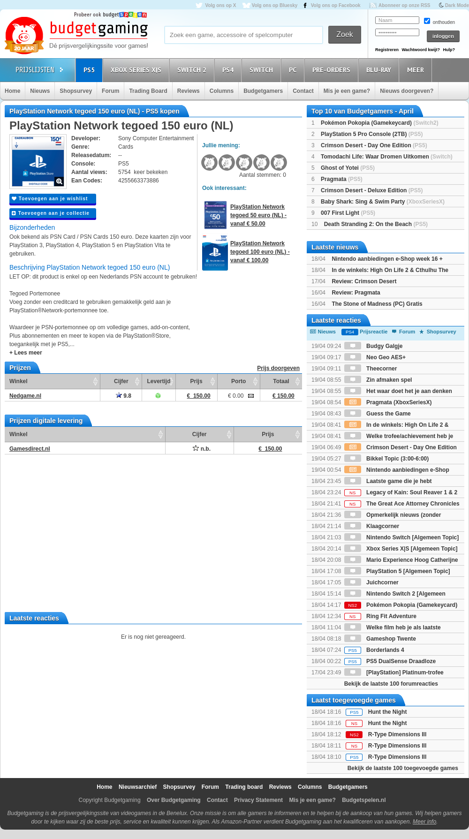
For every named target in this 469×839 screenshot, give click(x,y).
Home (12, 91)
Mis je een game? (347, 91)
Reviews (188, 91)
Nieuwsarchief (138, 787)
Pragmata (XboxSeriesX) (388, 402)
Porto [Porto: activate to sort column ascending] (238, 381)
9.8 (123, 396)
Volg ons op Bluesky (275, 5)
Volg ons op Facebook (336, 5)
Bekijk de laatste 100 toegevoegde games (403, 768)
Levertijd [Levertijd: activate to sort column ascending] (158, 381)
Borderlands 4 (374, 650)
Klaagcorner (371, 526)
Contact (303, 91)
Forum (110, 91)
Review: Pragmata (356, 292)
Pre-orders (332, 69)
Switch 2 (193, 69)
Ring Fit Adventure (380, 616)
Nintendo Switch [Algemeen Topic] (401, 537)
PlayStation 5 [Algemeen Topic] (397, 571)
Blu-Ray (380, 69)
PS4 (229, 69)
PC (294, 69)
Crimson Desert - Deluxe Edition (372, 190)
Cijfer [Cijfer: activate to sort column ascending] (121, 381)
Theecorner (370, 368)
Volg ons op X (220, 5)
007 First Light (348, 213)
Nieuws (40, 91)
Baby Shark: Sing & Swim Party (383, 201)
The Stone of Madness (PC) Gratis (377, 304)
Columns (222, 91)
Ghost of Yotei (348, 168)
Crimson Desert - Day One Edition (374, 145)
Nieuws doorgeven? (406, 91)
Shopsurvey (76, 91)
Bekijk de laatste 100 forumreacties (391, 683)
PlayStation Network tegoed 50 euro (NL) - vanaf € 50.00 (258, 215)
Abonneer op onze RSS (404, 5)
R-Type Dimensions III (397, 734)
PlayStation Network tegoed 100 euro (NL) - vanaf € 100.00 (260, 252)
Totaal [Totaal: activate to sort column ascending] (281, 381)
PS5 (90, 69)
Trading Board (148, 91)
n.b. (202, 449)
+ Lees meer (25, 352)
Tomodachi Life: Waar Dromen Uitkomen (387, 156)
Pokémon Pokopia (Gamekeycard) (380, 123)
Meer (417, 69)
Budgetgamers (263, 91)
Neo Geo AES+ (375, 357)
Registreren (387, 49)
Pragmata (342, 179)
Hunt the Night (387, 712)
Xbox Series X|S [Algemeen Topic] (401, 548)
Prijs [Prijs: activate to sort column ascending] (196, 381)
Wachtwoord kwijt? (420, 49)
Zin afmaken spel (378, 380)
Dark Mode (457, 5)
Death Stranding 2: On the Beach (376, 224)
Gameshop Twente (380, 638)
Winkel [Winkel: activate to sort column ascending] (18, 381)
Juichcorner (371, 582)
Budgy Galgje (373, 346)
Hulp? (449, 49)
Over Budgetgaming (174, 800)
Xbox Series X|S (137, 69)
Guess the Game (377, 413)
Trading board (244, 787)
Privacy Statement (258, 800)
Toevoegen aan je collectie (51, 213)
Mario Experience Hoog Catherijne (401, 560)
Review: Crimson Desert (364, 281)
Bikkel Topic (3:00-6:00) (386, 458)
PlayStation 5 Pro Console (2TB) (372, 134)
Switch (263, 69)
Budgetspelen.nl (364, 800)
